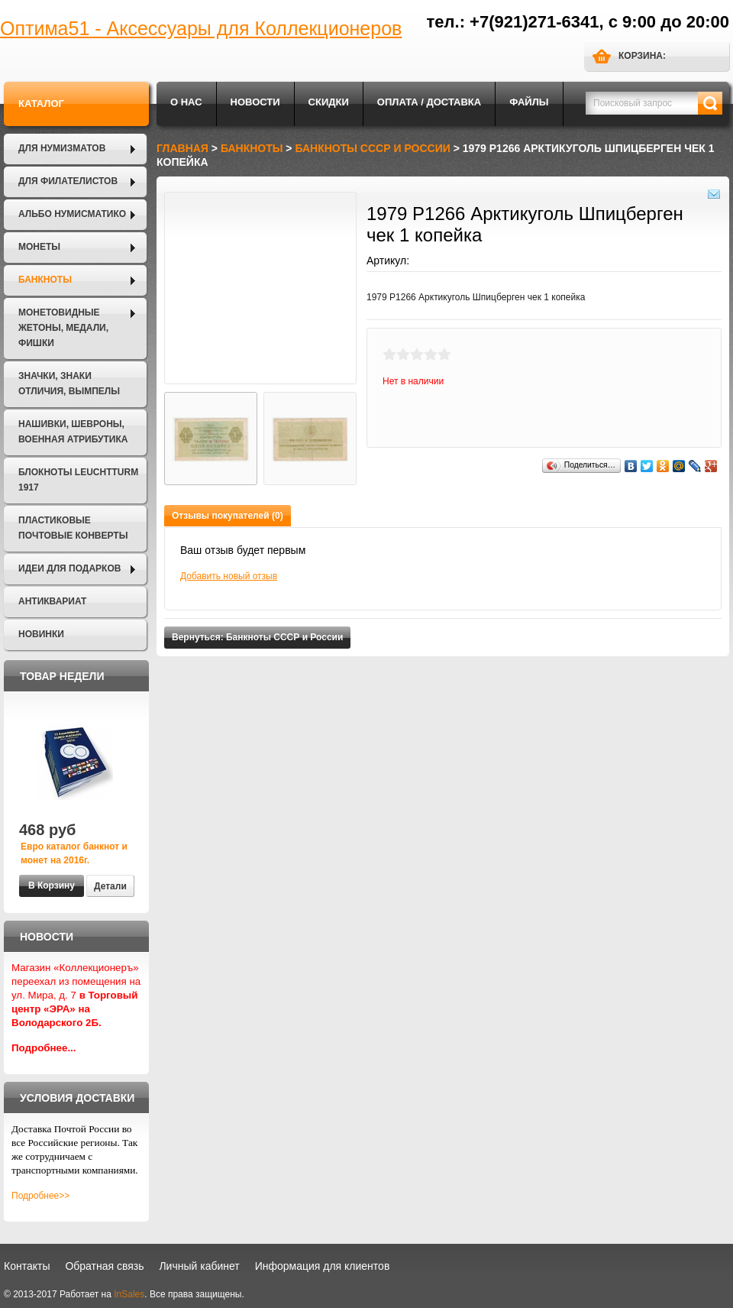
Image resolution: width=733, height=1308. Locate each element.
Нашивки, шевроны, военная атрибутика (73, 432)
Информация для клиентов (322, 1266)
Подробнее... (43, 1048)
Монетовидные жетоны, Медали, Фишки (63, 327)
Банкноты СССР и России (372, 148)
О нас (186, 102)
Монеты (39, 246)
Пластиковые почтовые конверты (73, 528)
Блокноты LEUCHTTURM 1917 (78, 480)
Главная (182, 148)
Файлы (528, 102)
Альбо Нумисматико (72, 214)
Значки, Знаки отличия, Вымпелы (69, 384)
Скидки (328, 102)
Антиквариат (52, 601)
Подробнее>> (40, 1195)
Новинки (41, 634)
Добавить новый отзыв (228, 576)
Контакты (27, 1266)
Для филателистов (68, 181)
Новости (255, 102)
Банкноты (45, 279)
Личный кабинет (199, 1266)
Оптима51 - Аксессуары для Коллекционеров (201, 28)
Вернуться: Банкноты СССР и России (257, 637)
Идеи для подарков (69, 568)
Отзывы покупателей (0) (227, 515)
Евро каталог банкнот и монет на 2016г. (74, 853)
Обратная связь (104, 1266)
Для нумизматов (61, 148)
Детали (110, 886)
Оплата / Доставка (429, 102)
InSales (129, 1294)
